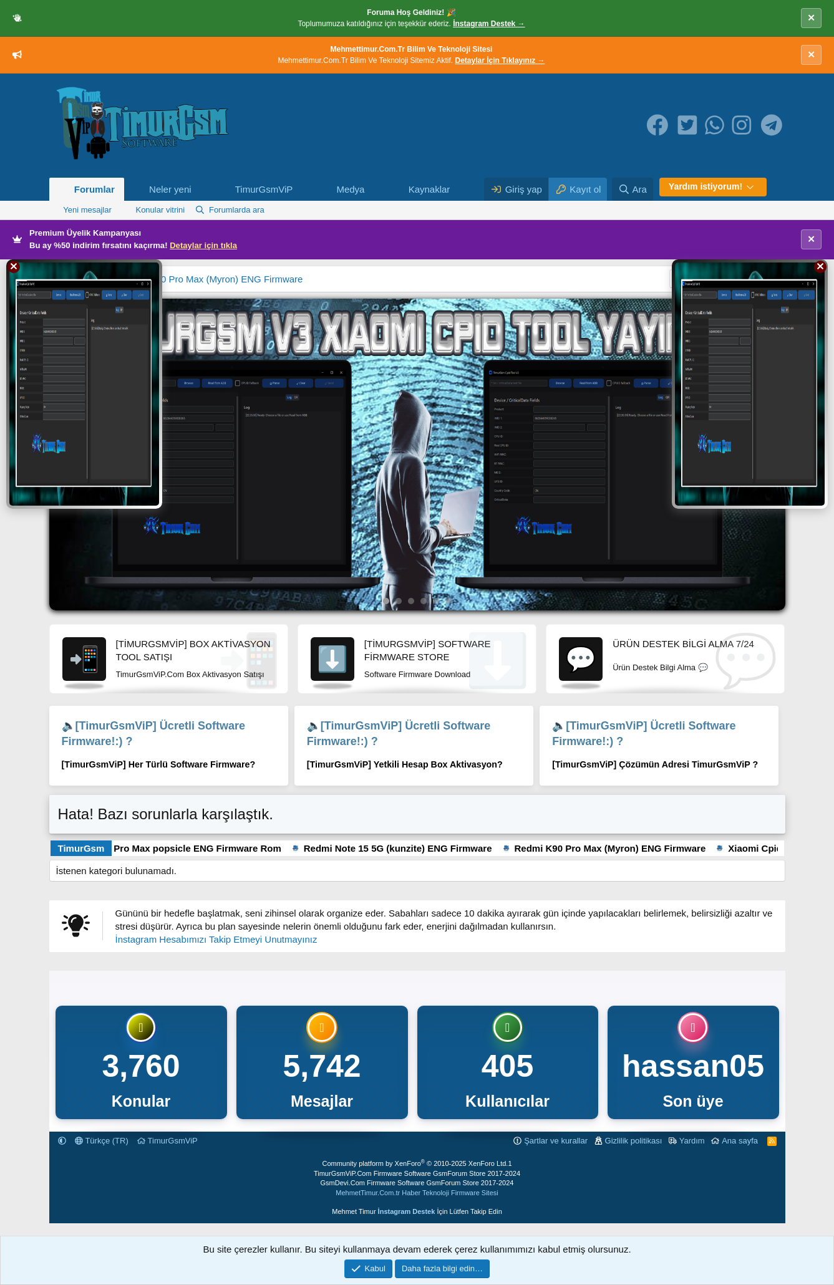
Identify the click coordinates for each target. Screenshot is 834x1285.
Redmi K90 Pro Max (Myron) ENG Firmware (211, 279)
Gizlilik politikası (633, 1140)
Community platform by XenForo (415, 1163)
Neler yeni (170, 189)
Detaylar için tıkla (203, 245)
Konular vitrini (160, 209)
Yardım (692, 1140)
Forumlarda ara (236, 209)
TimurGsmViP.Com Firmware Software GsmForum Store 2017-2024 (417, 1173)
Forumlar (94, 189)
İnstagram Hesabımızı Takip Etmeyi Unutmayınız (216, 939)
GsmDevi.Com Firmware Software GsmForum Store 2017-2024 (417, 1182)
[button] (201, 189)
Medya (350, 189)
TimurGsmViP (264, 189)
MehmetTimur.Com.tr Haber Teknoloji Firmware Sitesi (417, 1192)
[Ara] (632, 189)
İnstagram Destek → (489, 23)
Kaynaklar (429, 189)
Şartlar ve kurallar (556, 1140)
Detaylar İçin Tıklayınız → (500, 60)
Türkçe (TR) (101, 1140)
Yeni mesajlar (87, 209)
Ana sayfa (740, 1140)
